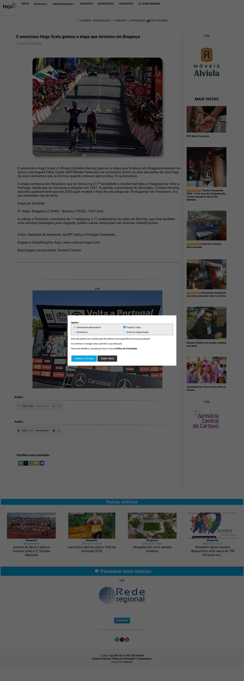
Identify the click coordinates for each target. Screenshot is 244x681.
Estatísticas (80, 332)
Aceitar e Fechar (84, 358)
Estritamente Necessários (87, 327)
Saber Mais (107, 358)
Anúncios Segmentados (136, 332)
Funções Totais (132, 327)
